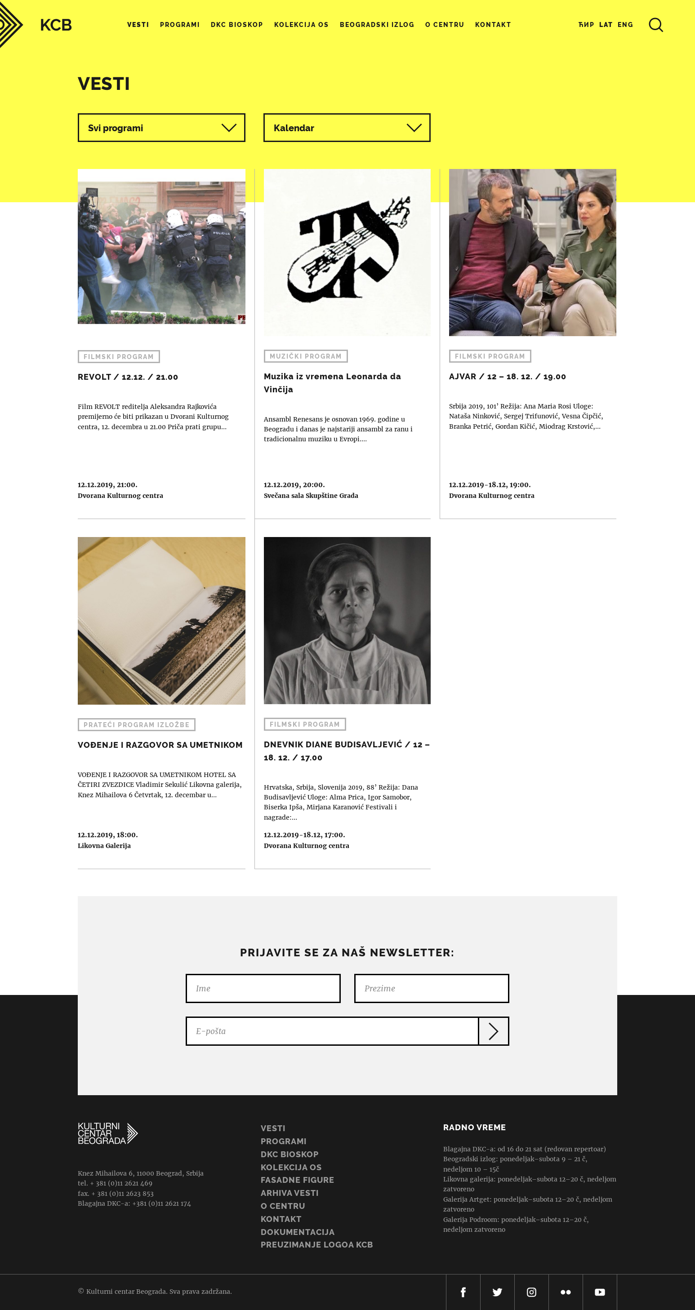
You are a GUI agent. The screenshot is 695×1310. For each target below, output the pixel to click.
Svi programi (162, 128)
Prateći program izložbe (137, 724)
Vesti (138, 24)
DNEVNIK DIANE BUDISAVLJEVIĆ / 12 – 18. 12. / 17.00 (343, 694)
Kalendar (348, 128)
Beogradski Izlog (377, 24)
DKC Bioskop (237, 24)
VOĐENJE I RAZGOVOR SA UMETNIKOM (157, 694)
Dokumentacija (298, 1232)
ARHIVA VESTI (290, 1193)
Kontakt (493, 24)
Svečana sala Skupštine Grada (311, 496)
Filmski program (119, 356)
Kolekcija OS (301, 24)
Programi (180, 24)
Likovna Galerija (104, 846)
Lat (606, 24)
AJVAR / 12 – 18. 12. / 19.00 (528, 344)
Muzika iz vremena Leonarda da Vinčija (343, 344)
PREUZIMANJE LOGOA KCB (317, 1244)
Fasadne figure (297, 1180)
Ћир (587, 24)
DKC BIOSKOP (290, 1154)
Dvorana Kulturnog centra (120, 496)
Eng (625, 24)
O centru (444, 24)
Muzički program (306, 356)
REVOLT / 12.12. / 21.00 (157, 344)
